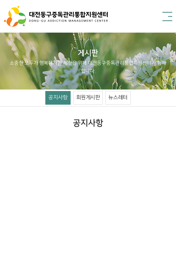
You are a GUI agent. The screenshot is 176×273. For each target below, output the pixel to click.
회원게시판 (88, 97)
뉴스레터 (117, 97)
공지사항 (57, 97)
